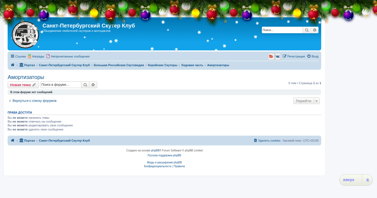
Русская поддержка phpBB (164, 155)
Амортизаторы (26, 77)
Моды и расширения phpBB (164, 162)
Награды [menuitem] (38, 56)
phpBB (155, 150)
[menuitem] (68, 56)
